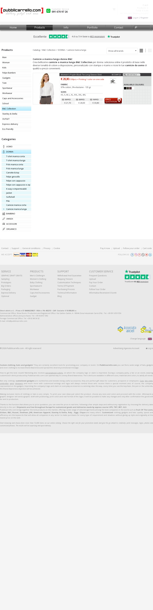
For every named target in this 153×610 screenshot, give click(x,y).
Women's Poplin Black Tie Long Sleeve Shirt (81, 74)
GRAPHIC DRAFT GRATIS (11, 275)
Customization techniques (69, 282)
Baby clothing (36, 282)
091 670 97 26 (60, 11)
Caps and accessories (40, 292)
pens (12, 383)
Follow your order (131, 248)
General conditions (31, 248)
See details (132, 74)
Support (15, 248)
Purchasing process (66, 289)
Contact (118, 27)
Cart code (147, 248)
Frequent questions (98, 275)
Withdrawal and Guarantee (69, 275)
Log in (149, 348)
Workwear (34, 289)
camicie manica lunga (76, 50)
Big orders (6, 286)
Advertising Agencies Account (126, 348)
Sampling (5, 279)
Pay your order (96, 282)
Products (39, 27)
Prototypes (6, 282)
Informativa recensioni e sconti (102, 292)
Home (13, 27)
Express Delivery (8, 292)
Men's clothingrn (37, 275)
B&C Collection (49, 50)
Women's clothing (38, 279)
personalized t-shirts (54, 373)
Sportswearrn (36, 286)
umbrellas (4, 383)
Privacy (47, 248)
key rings (149, 381)
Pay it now (105, 248)
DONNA (61, 50)
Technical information (67, 292)
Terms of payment (65, 286)
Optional (5, 296)
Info (66, 27)
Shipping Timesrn (65, 279)
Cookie (57, 248)
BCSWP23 (116, 74)
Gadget (33, 296)
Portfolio (92, 27)
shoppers (19, 383)
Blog (59, 296)
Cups (142, 381)
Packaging (5, 289)
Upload (116, 248)
